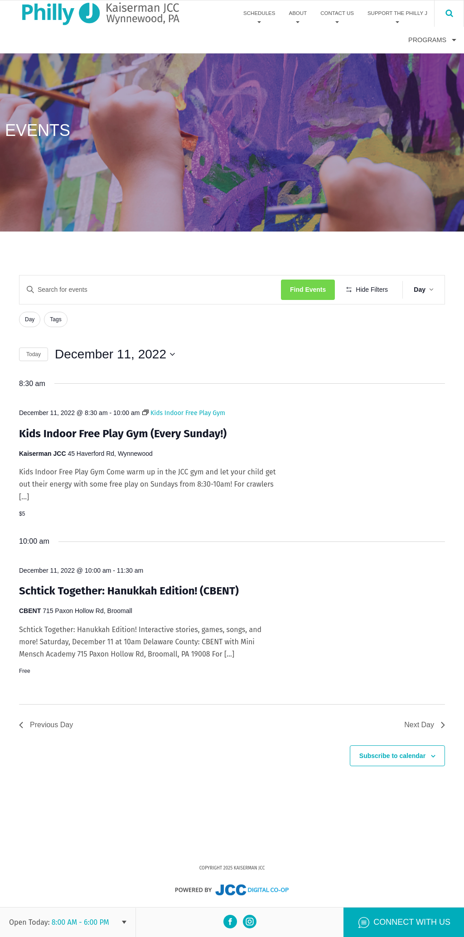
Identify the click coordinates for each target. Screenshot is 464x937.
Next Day (424, 725)
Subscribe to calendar (392, 755)
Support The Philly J (397, 13)
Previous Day (46, 725)
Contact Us (337, 13)
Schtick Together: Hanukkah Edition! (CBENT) (129, 590)
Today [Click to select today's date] (33, 354)
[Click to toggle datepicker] (115, 354)
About (298, 13)
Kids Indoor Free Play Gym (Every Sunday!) (123, 433)
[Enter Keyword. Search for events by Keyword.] (150, 289)
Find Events (308, 289)
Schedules (259, 13)
